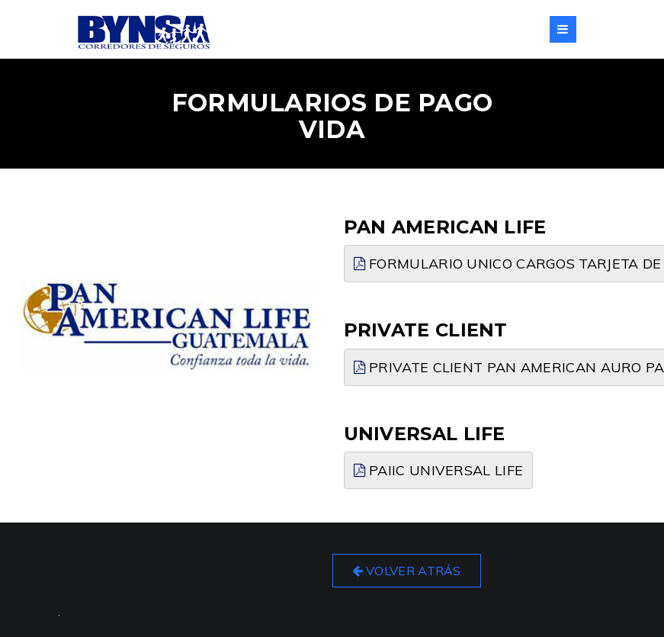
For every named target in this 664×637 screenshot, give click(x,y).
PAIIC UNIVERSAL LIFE (439, 470)
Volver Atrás (406, 570)
